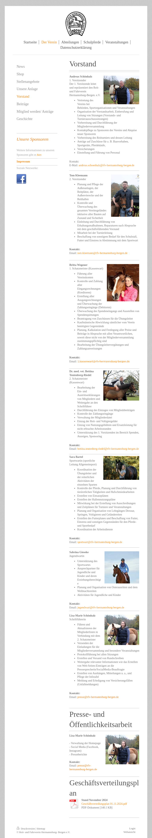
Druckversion (26, 828)
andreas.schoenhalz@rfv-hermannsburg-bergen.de (106, 165)
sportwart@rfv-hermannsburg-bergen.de (99, 542)
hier (39, 154)
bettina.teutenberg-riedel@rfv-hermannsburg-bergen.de (108, 448)
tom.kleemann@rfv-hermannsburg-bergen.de (102, 253)
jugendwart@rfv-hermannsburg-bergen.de (100, 607)
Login (132, 828)
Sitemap (41, 828)
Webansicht (129, 831)
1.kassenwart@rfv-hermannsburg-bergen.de (103, 361)
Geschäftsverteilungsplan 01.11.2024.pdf (104, 803)
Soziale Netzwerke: (27, 168)
